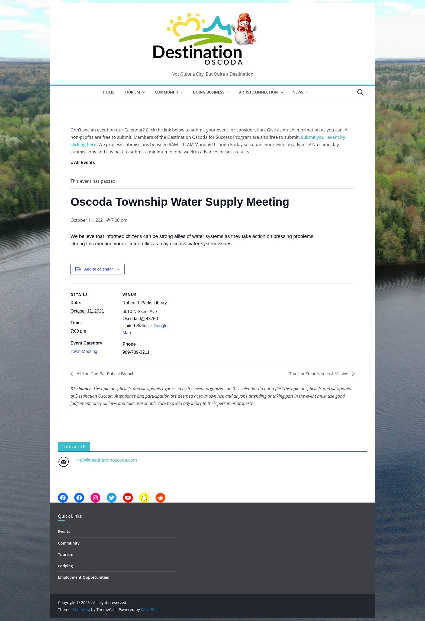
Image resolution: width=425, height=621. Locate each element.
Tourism (131, 92)
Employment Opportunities (83, 577)
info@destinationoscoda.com (107, 460)
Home (108, 92)
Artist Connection (258, 92)
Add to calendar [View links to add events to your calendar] (98, 269)
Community (166, 92)
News (297, 92)
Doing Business (208, 92)
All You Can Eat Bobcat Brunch (106, 373)
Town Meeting (83, 351)
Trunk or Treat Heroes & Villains (318, 373)
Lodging (65, 565)
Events (64, 531)
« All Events (82, 162)
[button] (143, 92)
